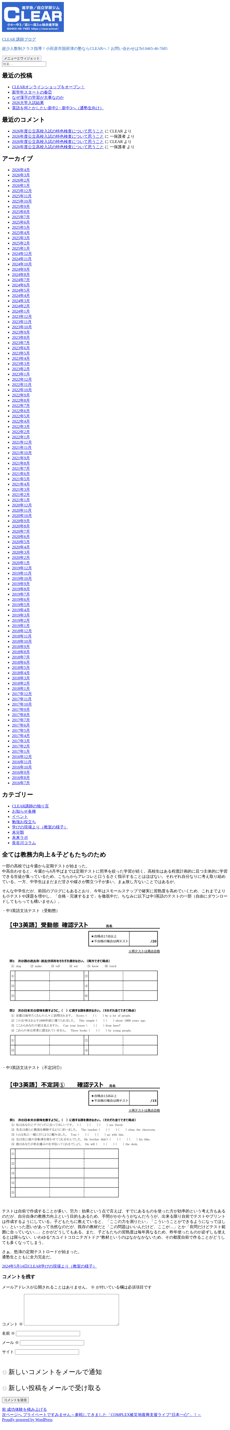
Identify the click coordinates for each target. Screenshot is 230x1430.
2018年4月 (21, 673)
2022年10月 (22, 390)
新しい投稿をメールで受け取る (54, 1394)
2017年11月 (22, 699)
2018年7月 (21, 657)
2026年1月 (21, 185)
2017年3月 (21, 741)
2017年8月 (21, 715)
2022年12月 (22, 379)
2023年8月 (21, 337)
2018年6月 (21, 662)
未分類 (18, 832)
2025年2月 (21, 243)
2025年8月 (21, 212)
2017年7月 (21, 720)
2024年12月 (22, 254)
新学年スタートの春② (32, 92)
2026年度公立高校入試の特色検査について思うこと (58, 131)
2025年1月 (21, 248)
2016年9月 (21, 772)
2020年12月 (22, 505)
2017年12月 (22, 694)
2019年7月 (21, 594)
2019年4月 (21, 610)
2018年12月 (22, 631)
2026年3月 (21, 175)
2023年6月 (21, 348)
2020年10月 (22, 516)
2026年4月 (21, 170)
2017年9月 (21, 709)
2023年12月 (22, 316)
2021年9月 (21, 458)
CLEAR (34, 1266)
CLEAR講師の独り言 (30, 806)
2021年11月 (22, 447)
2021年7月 (21, 468)
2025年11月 (22, 196)
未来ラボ (20, 837)
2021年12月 (22, 442)
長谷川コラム (24, 843)
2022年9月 (21, 395)
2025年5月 (21, 227)
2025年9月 (21, 206)
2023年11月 (22, 322)
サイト (8, 1358)
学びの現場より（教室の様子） (40, 827)
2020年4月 (21, 547)
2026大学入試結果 (28, 103)
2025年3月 (21, 238)
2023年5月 (21, 353)
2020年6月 (21, 536)
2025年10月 (22, 201)
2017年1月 (21, 751)
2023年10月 (22, 327)
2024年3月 (21, 301)
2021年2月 (21, 495)
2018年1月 (21, 688)
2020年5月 (21, 542)
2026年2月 (21, 180)
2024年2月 (21, 306)
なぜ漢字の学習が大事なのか (38, 97)
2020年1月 (21, 563)
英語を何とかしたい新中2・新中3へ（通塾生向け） (58, 108)
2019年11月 (22, 573)
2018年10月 (22, 641)
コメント (12, 1330)
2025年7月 (21, 217)
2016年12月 (22, 757)
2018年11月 (22, 636)
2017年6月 (21, 725)
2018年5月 (21, 667)
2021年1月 (21, 500)
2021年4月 (21, 484)
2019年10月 (22, 578)
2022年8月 (21, 400)
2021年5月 (21, 479)
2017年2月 (21, 746)
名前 (8, 1339)
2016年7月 (21, 783)
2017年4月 (21, 736)
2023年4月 (21, 358)
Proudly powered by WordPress (27, 1426)
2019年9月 (21, 584)
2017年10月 (22, 704)
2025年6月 (21, 222)
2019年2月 (21, 620)
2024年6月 (21, 285)
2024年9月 (21, 269)
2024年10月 (22, 264)
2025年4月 (21, 233)
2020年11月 (22, 510)
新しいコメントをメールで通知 (55, 1378)
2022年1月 (21, 437)
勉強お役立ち (24, 822)
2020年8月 (21, 526)
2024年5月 (21, 290)
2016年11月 (22, 762)
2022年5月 (21, 416)
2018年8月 (21, 652)
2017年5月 (21, 730)
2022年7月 (21, 405)
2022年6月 (21, 411)
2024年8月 (21, 274)
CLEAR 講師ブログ (19, 39)
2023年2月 (21, 369)
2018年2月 (21, 683)
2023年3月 (21, 364)
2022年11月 (22, 385)
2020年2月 (21, 557)
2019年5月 (21, 605)
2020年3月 (21, 552)
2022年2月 (21, 432)
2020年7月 (21, 531)
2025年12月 (22, 191)
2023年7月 (21, 343)
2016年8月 (21, 778)
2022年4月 (21, 421)
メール (10, 1348)
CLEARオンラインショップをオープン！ (48, 87)
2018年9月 (21, 647)
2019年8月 (21, 589)
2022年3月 (21, 426)
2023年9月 (21, 332)
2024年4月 (21, 295)
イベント (20, 816)
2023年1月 (21, 374)
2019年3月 (21, 615)
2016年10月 (22, 767)
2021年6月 (21, 474)
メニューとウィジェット (22, 58)
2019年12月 (22, 568)
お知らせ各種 (24, 811)
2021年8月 (21, 463)
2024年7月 (21, 280)
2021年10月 (22, 453)
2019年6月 (21, 599)
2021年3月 (21, 489)
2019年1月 (21, 626)
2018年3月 (21, 678)
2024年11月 (22, 259)
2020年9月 (21, 521)
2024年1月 (21, 311)
